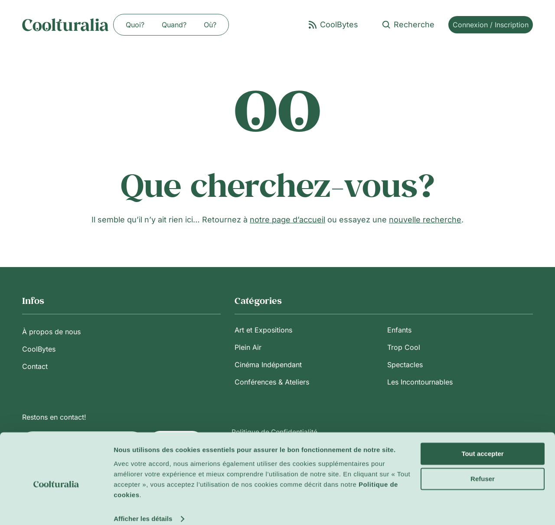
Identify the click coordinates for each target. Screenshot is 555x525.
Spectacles (405, 364)
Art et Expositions (263, 330)
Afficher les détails (143, 508)
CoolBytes (39, 349)
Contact (35, 366)
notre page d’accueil (287, 219)
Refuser (482, 468)
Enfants (399, 330)
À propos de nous (51, 331)
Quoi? (135, 24)
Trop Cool (403, 347)
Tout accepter (482, 443)
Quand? (174, 24)
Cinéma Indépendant (268, 364)
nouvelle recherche (425, 219)
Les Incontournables (420, 382)
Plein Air (248, 347)
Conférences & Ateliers (272, 382)
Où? (210, 24)
